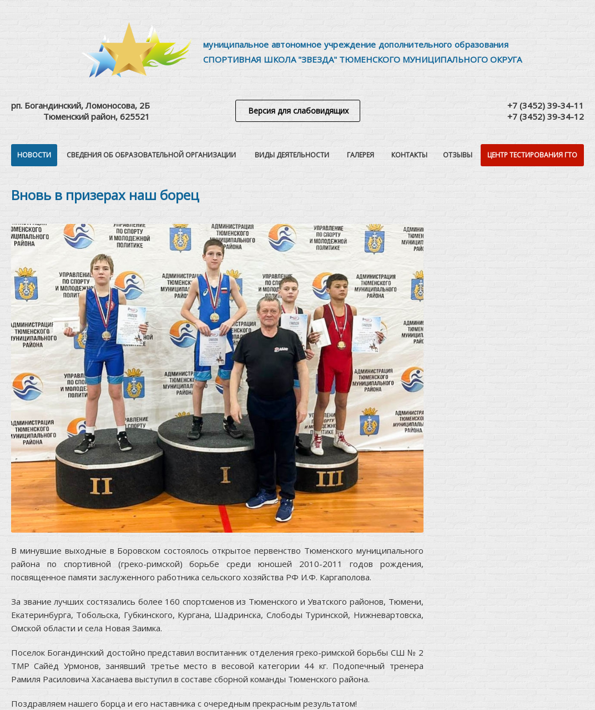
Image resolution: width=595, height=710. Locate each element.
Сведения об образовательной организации (151, 155)
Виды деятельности (292, 155)
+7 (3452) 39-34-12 (545, 116)
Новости (34, 155)
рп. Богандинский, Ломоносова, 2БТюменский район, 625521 (80, 111)
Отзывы (457, 155)
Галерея (360, 155)
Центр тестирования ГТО (532, 155)
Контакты (409, 155)
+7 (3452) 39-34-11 (545, 105)
